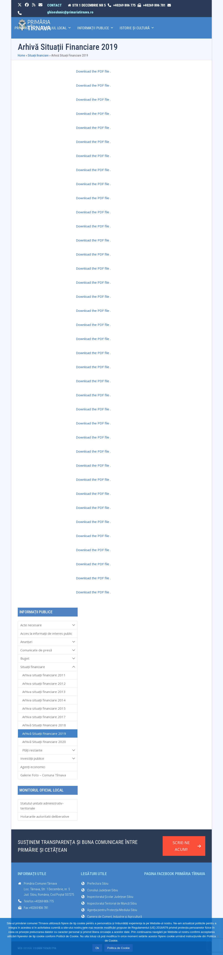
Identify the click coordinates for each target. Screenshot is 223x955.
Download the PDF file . (93, 71)
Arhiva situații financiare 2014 (44, 700)
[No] (217, 936)
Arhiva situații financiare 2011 (44, 675)
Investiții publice (48, 758)
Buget (48, 658)
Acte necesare (48, 625)
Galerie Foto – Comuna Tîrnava (43, 775)
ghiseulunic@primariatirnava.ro (70, 12)
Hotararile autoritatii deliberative (44, 816)
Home (21, 55)
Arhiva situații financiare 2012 (44, 683)
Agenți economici (32, 767)
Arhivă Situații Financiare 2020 (44, 742)
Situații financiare (38, 55)
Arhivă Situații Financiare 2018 (44, 725)
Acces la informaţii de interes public (46, 633)
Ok (97, 948)
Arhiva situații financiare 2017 (44, 717)
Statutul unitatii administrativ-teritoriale (42, 805)
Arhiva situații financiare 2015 (44, 708)
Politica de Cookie (118, 948)
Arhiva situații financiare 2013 (44, 692)
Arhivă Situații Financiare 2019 (44, 733)
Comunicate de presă (48, 650)
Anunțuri (48, 642)
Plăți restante (48, 750)
